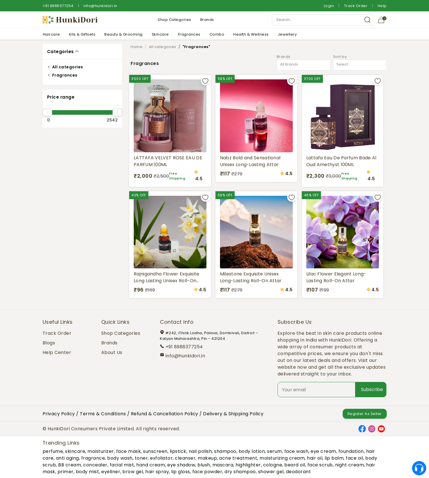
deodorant (298, 471)
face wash (296, 451)
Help (382, 5)
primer (66, 471)
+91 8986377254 (58, 6)
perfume (53, 451)
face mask (128, 451)
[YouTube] (381, 428)
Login (329, 5)
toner (141, 458)
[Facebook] (362, 428)
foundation (351, 451)
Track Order (356, 6)
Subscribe (372, 389)
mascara (223, 465)
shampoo (225, 451)
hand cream (150, 465)
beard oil (294, 465)
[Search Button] (367, 19)
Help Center (57, 352)
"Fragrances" (196, 46)
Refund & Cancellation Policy (164, 413)
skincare (75, 451)
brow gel (132, 471)
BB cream (69, 465)
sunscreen (155, 451)
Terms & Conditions (103, 413)
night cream (349, 465)
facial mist (122, 465)
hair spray (157, 471)
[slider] (47, 112)
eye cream (323, 451)
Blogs (49, 343)
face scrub (320, 465)
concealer (95, 465)
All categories (65, 67)
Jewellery (287, 34)
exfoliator (161, 458)
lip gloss (180, 471)
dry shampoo (240, 471)
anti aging (67, 458)
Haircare (51, 34)
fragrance (93, 458)
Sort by (340, 56)
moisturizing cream (282, 458)
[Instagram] (372, 428)
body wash (120, 458)
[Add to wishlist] (205, 80)
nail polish (200, 451)
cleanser (185, 458)
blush (203, 465)
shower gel (271, 471)
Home (136, 46)
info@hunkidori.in (100, 6)
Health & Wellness (251, 34)
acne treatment (238, 458)
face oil (354, 458)
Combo (217, 34)
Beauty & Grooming (123, 34)
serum (274, 451)
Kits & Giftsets (82, 34)
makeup (207, 458)
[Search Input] (322, 19)
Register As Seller (364, 413)
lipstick (178, 451)
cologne (272, 465)
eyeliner (110, 471)
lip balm (334, 458)
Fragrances (189, 34)
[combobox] (303, 65)
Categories (60, 52)
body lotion (252, 451)
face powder (207, 471)
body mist (87, 471)
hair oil (314, 458)
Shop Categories (174, 19)
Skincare (160, 34)
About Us (111, 352)
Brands (207, 19)
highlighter (248, 465)
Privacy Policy (59, 413)
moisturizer (100, 451)
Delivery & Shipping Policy (233, 413)
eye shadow (181, 465)
